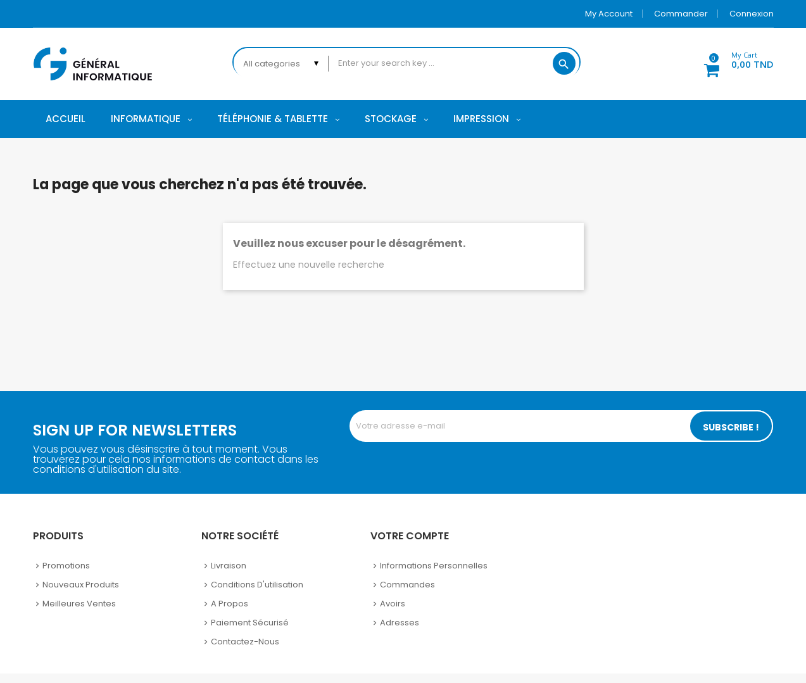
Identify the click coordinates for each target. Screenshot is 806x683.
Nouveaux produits (80, 585)
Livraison (228, 566)
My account (609, 13)
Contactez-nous (245, 642)
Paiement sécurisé (250, 623)
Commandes (407, 585)
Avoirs (392, 604)
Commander (681, 13)
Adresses (399, 623)
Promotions (66, 566)
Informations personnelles (434, 566)
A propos (229, 604)
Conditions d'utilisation (257, 585)
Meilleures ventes (79, 604)
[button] (732, 62)
